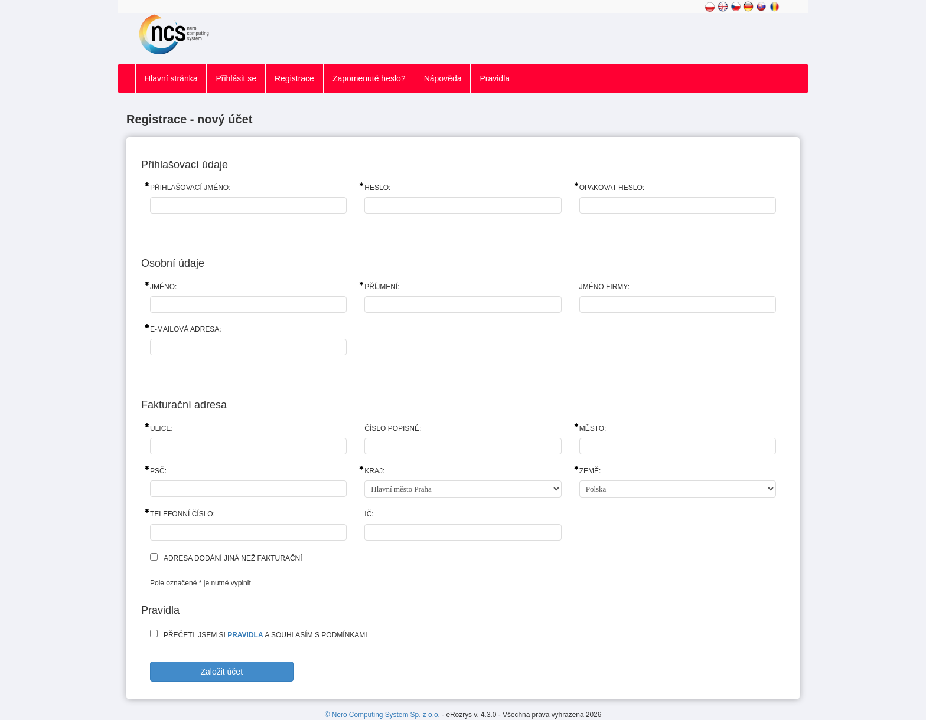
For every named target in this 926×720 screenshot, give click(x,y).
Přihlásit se (236, 78)
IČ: (368, 514)
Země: (590, 471)
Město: (593, 428)
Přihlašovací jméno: (190, 188)
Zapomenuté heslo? (369, 78)
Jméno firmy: (604, 287)
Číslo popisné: (392, 428)
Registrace (294, 78)
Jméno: (163, 287)
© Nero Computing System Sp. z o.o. (383, 715)
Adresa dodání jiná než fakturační (233, 558)
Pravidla (495, 78)
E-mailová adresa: (185, 329)
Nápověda (443, 78)
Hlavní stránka (171, 78)
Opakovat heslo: (611, 188)
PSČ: (158, 471)
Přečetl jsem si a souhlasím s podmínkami (265, 635)
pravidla (245, 635)
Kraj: (374, 471)
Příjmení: (381, 287)
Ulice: (161, 428)
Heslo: (377, 188)
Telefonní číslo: (182, 514)
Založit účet (221, 671)
